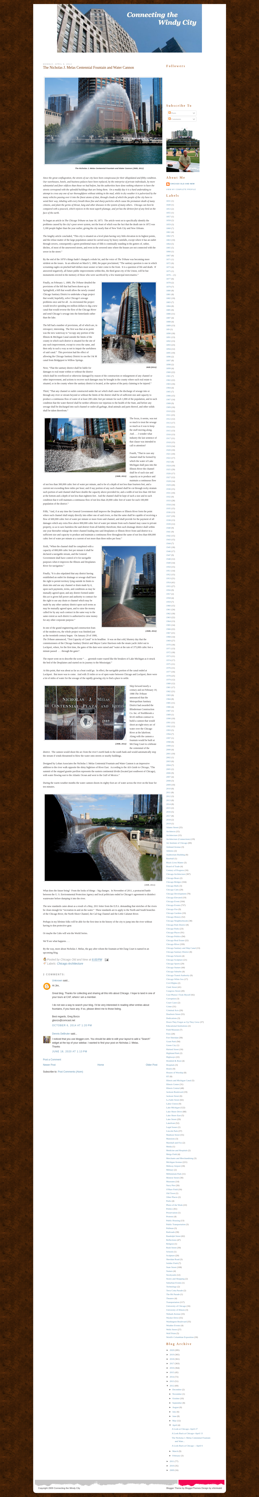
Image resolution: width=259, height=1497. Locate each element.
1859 (168, 224)
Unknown (57, 980)
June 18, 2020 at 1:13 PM (69, 1051)
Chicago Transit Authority (178, 975)
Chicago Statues (173, 967)
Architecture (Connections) (178, 839)
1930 (168, 489)
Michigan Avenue (174, 1162)
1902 (168, 380)
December (177, 1389)
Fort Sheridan (172, 1037)
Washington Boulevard (176, 1321)
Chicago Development (176, 893)
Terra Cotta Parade (174, 1290)
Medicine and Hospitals (176, 1150)
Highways (170, 1057)
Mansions (170, 1138)
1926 (168, 473)
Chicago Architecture (70, 963)
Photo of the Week (174, 1205)
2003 (168, 761)
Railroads (170, 1232)
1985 (168, 703)
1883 (168, 302)
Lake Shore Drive (174, 1111)
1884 (168, 306)
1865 (168, 247)
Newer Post (49, 1064)
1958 (168, 598)
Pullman (170, 1228)
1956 (168, 590)
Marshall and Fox (174, 1142)
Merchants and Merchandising (179, 1158)
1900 (168, 372)
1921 (168, 454)
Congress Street (173, 991)
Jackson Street (172, 1096)
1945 (168, 547)
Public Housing (173, 1220)
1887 (168, 318)
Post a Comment (52, 1059)
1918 (168, 442)
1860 (168, 228)
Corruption (171, 998)
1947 (168, 555)
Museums (170, 1181)
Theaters (170, 1298)
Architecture (171, 835)
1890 (168, 333)
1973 (168, 656)
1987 (168, 710)
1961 (168, 609)
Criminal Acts (172, 1010)
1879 (168, 286)
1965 (168, 625)
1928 (168, 481)
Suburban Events (174, 1283)
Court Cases (171, 1002)
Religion (170, 1244)
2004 (168, 765)
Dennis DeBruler (61, 1033)
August (175, 1407)
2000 (168, 749)
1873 (168, 267)
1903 (168, 384)
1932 (168, 496)
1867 (168, 255)
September (177, 1403)
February (176, 1455)
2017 (168, 816)
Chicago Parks (172, 928)
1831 (168, 201)
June (174, 1416)
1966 (168, 629)
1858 (168, 220)
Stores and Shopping (175, 1278)
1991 (168, 722)
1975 (168, 664)
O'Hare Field (172, 1189)
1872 (168, 263)
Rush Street (171, 1247)
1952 (168, 574)
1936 (168, 512)
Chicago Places (173, 932)
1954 (168, 582)
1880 (168, 290)
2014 (168, 804)
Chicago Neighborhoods (177, 921)
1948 (168, 559)
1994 (168, 734)
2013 (168, 800)
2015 (168, 808)
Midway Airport (173, 1166)
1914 (168, 426)
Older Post (151, 1064)
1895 (168, 353)
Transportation (172, 1302)
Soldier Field (172, 1263)
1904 (168, 387)
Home (101, 1064)
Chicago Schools (173, 956)
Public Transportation (176, 1224)
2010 (168, 788)
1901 (168, 376)
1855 (168, 212)
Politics (169, 1209)
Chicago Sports (173, 963)
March (175, 1451)
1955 (168, 586)
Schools (169, 1251)
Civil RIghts (171, 983)
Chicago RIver (172, 944)
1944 (168, 543)
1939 (168, 524)
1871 (168, 259)
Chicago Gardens (174, 913)
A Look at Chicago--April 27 (185, 1429)
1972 (168, 652)
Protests (169, 1216)
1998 (168, 742)
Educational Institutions (177, 1026)
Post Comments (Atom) (70, 1071)
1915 (168, 430)
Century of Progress (175, 870)
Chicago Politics (173, 936)
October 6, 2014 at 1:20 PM (72, 1025)
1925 (168, 469)
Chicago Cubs (172, 889)
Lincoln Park (172, 1131)
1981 (168, 687)
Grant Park (171, 1041)
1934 (168, 504)
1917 (168, 438)
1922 (168, 458)
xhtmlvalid (217, 1488)
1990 (168, 718)
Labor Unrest (172, 1103)
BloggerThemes (193, 1488)
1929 (168, 485)
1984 (168, 699)
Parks (168, 1201)
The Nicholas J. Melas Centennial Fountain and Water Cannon (88, 67)
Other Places (172, 1197)
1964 (168, 621)
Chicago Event (172, 901)
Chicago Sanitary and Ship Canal (181, 948)
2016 (168, 812)
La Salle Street (172, 1100)
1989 (168, 714)
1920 (168, 450)
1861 (168, 232)
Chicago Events (173, 905)
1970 (168, 644)
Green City (171, 1045)
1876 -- (169, 275)
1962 (168, 613)
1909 (168, 407)
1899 (168, 368)
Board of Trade (173, 866)
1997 (168, 738)
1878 (168, 282)
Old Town (170, 1193)
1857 (168, 216)
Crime (169, 1006)
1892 (168, 341)
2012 (168, 796)
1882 (168, 298)
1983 (168, 695)
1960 (168, 605)
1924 (168, 465)
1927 (168, 477)
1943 (168, 539)
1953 (168, 578)
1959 (168, 602)
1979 (168, 679)
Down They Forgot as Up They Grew (183, 1022)
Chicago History (173, 917)
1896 (168, 356)
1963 (168, 617)
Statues (169, 1271)
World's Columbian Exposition (180, 1337)
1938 (168, 520)
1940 (168, 528)
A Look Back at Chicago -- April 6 (187, 1445)
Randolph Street (173, 1236)
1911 (168, 415)
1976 (168, 668)
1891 (168, 337)
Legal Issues (171, 1127)
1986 (168, 707)
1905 (168, 391)
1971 (168, 648)
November (177, 1394)
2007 (168, 777)
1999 (168, 745)
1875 (168, 271)
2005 (168, 769)
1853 (168, 209)
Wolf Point (171, 1333)
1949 (168, 563)
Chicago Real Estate (175, 940)
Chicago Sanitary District (177, 952)
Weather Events (173, 1325)
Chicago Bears (172, 878)
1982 (168, 691)
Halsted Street (172, 1049)
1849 (168, 205)
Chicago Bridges (173, 882)
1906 (168, 395)
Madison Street (173, 1135)
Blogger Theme (174, 1488)
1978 (168, 676)
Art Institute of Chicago (177, 843)
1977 (168, 671)
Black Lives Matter (175, 862)
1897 (168, 360)
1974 (168, 660)
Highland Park (172, 1053)
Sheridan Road (172, 1259)
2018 (168, 819)
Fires (168, 1033)
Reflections (171, 1240)
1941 (168, 531)
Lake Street (171, 1119)
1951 (168, 570)
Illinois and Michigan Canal (178, 1080)
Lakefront (170, 1123)
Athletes (170, 851)
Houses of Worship (174, 1072)
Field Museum (172, 1029)
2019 (168, 823)
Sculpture (170, 1255)
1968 (168, 637)
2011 (168, 792)
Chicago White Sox (175, 979)
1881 (168, 294)
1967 (168, 633)
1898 (168, 364)
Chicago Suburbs (174, 971)
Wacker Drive (172, 1317)
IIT (167, 1076)
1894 (168, 349)
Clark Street (171, 987)
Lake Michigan (173, 1107)
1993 (168, 730)
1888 (168, 321)
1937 (168, 516)
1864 (168, 244)
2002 (168, 757)
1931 (168, 493)
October (175, 1398)
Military (170, 1170)
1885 (168, 310)
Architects (170, 831)
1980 (168, 683)
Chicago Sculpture (174, 960)
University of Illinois (175, 1310)
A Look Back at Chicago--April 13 (187, 1433)
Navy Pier (170, 1185)
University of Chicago (176, 1306)
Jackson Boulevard (174, 1092)
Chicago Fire (172, 909)
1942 (168, 535)
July (174, 1411)
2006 (168, 773)
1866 (168, 251)
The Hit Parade (173, 1294)
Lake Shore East (173, 1115)
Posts (172, 113)
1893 (168, 345)
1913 (168, 422)
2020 (172, 1350)
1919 (168, 446)
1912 (168, 419)
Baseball (170, 858)
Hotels (169, 1068)
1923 (168, 461)
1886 (168, 313)
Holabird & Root (174, 1061)
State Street (171, 1267)
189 (168, 329)
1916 (168, 434)
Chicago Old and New (182, 184)
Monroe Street (172, 1177)
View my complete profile (181, 189)
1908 (168, 403)
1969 (168, 640)
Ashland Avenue (173, 847)
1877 (168, 279)
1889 (168, 325)
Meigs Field (171, 1154)
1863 (168, 240)
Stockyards (171, 1275)
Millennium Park (174, 1174)
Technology (171, 1286)
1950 (168, 567)
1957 (168, 594)
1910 (168, 411)
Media (169, 1146)
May (174, 1420)
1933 (168, 500)
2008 (168, 780)
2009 (168, 784)
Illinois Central (173, 1088)
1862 (168, 236)
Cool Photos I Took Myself (178, 994)
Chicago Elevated (174, 897)
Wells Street (171, 1329)
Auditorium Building (175, 854)
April (174, 1425)
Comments (174, 119)
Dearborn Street (173, 1014)
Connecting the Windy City (67, 1488)
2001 (168, 753)
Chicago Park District (176, 925)
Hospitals (170, 1065)
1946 (168, 551)
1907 (168, 399)
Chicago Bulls (172, 886)
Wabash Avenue (173, 1314)
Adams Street (172, 827)
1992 (168, 726)
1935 (168, 508)
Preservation (171, 1212)
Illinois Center (172, 1084)
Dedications (171, 1018)
